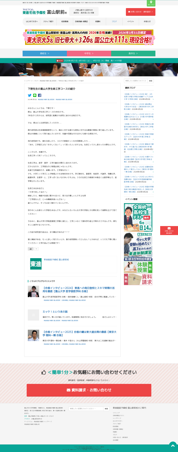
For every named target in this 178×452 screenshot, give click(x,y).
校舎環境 (64, 21)
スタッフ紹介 (48, 21)
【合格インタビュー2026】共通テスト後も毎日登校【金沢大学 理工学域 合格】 (139, 159)
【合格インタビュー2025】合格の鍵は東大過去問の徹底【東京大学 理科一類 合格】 (79, 333)
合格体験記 (65, 300)
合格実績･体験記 (81, 21)
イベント (130, 21)
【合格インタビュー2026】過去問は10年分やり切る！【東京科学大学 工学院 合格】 (139, 106)
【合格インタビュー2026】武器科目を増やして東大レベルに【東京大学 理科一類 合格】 (139, 169)
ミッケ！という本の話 (55, 311)
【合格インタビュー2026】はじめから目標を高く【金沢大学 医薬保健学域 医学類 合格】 (139, 179)
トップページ (28, 81)
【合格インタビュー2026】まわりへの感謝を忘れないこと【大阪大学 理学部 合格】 (139, 116)
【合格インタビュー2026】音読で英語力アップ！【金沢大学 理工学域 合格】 (139, 136)
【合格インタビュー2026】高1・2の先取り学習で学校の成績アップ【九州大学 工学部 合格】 (138, 96)
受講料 (97, 21)
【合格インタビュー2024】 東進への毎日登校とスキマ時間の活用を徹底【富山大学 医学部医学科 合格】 (79, 289)
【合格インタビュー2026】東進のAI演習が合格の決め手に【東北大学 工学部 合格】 (139, 126)
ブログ (114, 21)
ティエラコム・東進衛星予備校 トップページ (38, 422)
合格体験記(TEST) (118, 415)
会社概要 (115, 440)
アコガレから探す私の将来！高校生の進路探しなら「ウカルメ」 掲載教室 (89, 447)
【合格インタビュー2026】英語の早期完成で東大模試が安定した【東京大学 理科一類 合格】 (139, 189)
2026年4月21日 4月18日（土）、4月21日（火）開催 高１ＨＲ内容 (89, 60)
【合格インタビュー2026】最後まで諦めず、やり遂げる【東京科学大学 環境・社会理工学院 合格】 (139, 146)
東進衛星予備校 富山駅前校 (48, 81)
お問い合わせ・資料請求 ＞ (140, 11)
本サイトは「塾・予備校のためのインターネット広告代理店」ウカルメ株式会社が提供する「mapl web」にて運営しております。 (89, 449)
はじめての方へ (32, 21)
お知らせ (147, 21)
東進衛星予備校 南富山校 (32, 424)
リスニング (116, 413)
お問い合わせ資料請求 (169, 230)
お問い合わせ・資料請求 (120, 437)
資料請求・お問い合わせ (89, 390)
